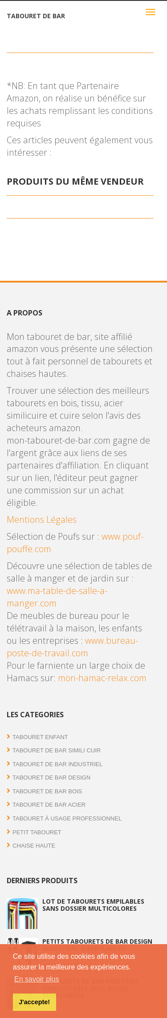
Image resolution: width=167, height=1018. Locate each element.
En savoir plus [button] (36, 979)
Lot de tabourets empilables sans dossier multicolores (93, 904)
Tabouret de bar (36, 16)
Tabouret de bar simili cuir (56, 750)
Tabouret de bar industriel (57, 764)
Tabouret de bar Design (51, 777)
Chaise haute (33, 845)
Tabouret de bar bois (47, 791)
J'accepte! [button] (34, 1002)
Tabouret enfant (40, 737)
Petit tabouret (36, 832)
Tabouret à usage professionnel (67, 818)
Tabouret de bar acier (49, 804)
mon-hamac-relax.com (102, 678)
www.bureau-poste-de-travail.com (72, 646)
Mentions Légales (42, 519)
